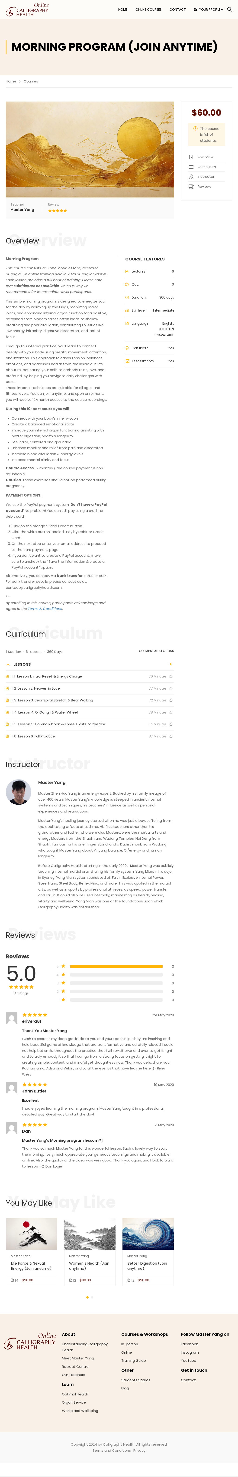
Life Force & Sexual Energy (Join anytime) (31, 1267)
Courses (31, 81)
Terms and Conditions (112, 1450)
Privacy (139, 1450)
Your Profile (207, 9)
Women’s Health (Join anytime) (89, 1267)
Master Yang (52, 783)
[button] (87, 1297)
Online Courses (148, 9)
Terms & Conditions (45, 609)
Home (123, 9)
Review (53, 205)
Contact (178, 9)
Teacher (17, 205)
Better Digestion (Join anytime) (147, 1267)
